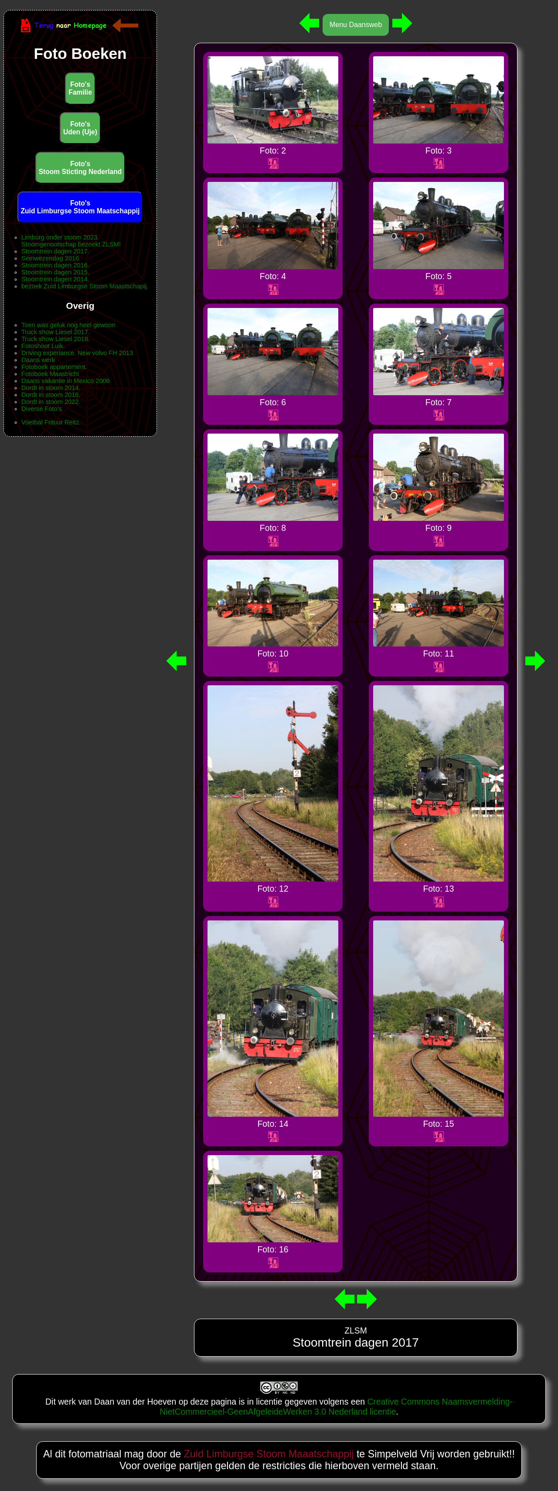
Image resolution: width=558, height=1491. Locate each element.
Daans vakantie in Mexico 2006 (65, 380)
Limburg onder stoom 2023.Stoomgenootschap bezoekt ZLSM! (71, 241)
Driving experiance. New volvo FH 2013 (77, 352)
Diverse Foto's (41, 408)
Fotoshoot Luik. (43, 345)
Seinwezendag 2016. (51, 258)
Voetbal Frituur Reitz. (51, 422)
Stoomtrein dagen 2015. (55, 272)
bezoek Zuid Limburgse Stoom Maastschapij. (84, 286)
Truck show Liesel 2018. (55, 338)
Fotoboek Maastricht (50, 373)
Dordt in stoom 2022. (50, 401)
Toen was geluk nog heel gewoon (68, 324)
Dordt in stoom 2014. (50, 387)
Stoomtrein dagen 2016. (55, 265)
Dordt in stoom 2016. (50, 394)
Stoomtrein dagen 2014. (55, 279)
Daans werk (38, 359)
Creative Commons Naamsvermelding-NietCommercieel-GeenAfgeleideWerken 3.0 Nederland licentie (336, 1406)
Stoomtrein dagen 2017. (55, 251)
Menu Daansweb (356, 24)
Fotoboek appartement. (54, 366)
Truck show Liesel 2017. (55, 331)
